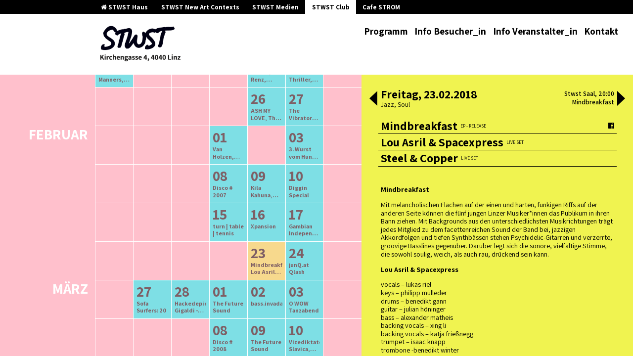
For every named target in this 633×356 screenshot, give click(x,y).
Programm (386, 31)
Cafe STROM (381, 7)
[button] (373, 99)
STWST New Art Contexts (200, 7)
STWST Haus (124, 7)
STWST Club (331, 7)
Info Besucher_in (450, 31)
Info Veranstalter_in (535, 31)
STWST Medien (275, 7)
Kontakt (601, 31)
